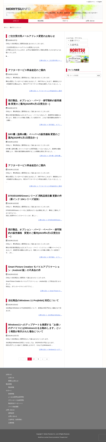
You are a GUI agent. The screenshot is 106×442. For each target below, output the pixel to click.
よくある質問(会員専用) (16, 397)
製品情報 (9, 384)
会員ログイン (91, 1)
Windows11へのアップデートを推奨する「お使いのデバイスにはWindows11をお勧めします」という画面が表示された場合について (34, 328)
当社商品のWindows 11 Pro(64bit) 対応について (33, 300)
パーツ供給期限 (13, 406)
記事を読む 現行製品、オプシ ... (50, 124)
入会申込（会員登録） (15, 419)
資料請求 (11, 413)
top (7, 27)
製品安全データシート (15, 403)
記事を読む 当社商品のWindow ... (50, 315)
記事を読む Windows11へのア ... (50, 349)
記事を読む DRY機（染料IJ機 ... (51, 156)
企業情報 (11, 423)
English (100, 1)
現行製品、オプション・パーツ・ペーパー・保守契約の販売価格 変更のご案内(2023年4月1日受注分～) (34, 233)
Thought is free (63, 437)
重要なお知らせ (13, 381)
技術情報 (11, 394)
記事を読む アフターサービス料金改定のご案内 (45, 91)
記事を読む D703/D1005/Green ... (50, 220)
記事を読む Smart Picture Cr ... (51, 291)
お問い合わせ (10, 410)
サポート (9, 390)
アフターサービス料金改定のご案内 (26, 70)
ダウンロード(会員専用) (16, 400)
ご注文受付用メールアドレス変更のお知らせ (31, 36)
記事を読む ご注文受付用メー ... (50, 60)
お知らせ (9, 374)
